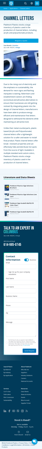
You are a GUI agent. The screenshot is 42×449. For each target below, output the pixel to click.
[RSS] (27, 411)
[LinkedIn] (6, 411)
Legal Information (15, 445)
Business (33, 260)
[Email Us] (27, 433)
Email (8, 263)
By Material (7, 370)
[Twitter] (19, 411)
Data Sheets (25, 391)
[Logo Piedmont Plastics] (11, 3)
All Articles (26, 445)
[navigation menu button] (4, 3)
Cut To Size (7, 391)
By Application (8, 375)
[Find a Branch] (18, 433)
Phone (8, 305)
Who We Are (25, 370)
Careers (23, 378)
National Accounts (27, 381)
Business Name (11, 296)
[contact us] (37, 3)
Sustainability (8, 400)
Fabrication (7, 394)
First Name (10, 278)
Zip (7, 313)
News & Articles (26, 394)
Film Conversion (9, 397)
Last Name (10, 287)
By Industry (7, 372)
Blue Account (25, 400)
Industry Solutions (26, 375)
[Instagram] (23, 411)
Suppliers (24, 372)
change (17, 47)
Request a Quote (21, 41)
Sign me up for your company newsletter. (19, 273)
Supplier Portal (25, 403)
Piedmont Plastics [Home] (12, 443)
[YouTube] (14, 411)
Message (9, 322)
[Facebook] (10, 411)
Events (23, 397)
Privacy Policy (26, 345)
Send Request (29, 351)
